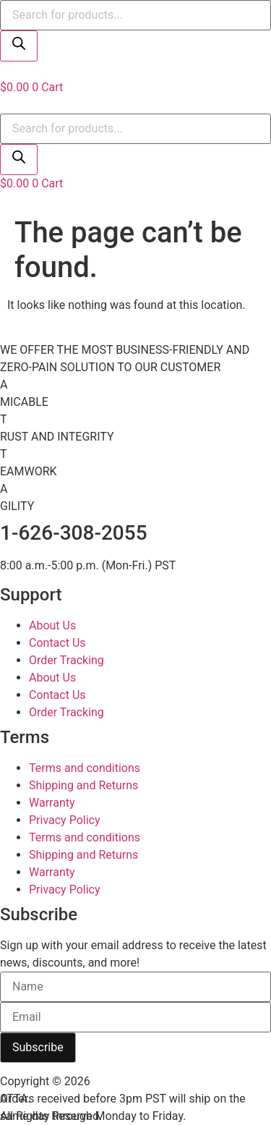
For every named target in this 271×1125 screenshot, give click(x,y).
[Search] (19, 45)
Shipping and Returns (83, 785)
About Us (52, 625)
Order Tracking (66, 660)
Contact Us (57, 643)
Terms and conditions (84, 768)
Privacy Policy (64, 820)
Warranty (52, 803)
